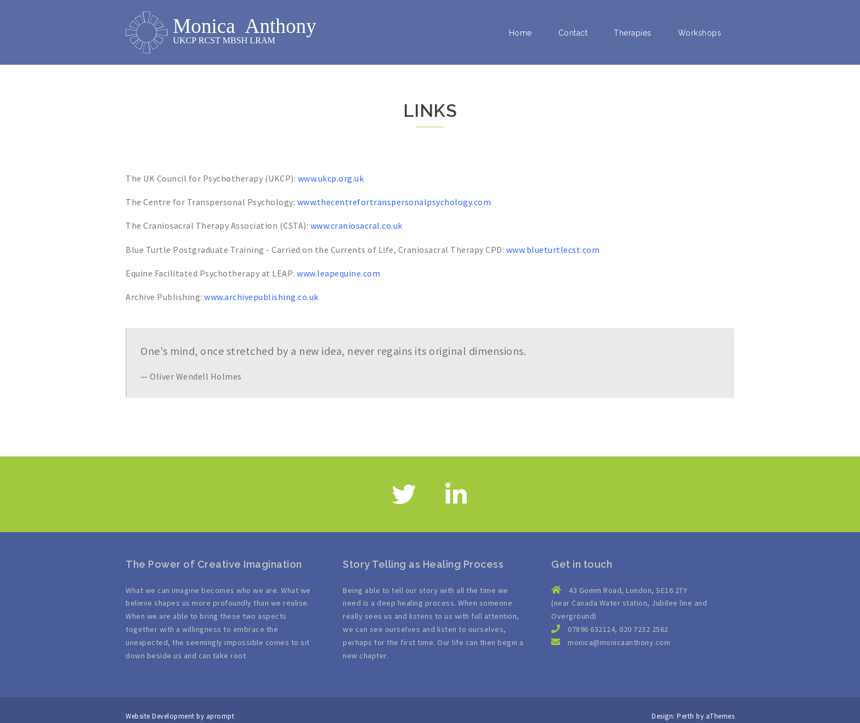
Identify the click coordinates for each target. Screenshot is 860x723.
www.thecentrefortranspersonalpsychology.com (394, 201)
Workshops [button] (700, 33)
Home (520, 33)
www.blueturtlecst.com (553, 249)
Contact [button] (573, 33)
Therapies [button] (633, 33)
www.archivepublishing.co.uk (261, 296)
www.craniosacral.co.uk (356, 225)
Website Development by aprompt (180, 716)
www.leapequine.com (338, 273)
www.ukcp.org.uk (331, 178)
